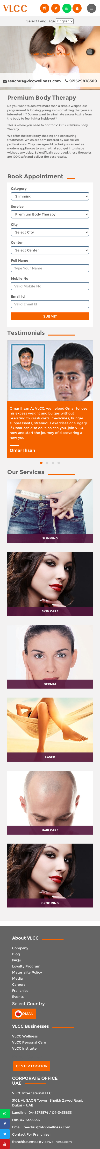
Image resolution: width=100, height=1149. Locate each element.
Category (19, 188)
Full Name (19, 260)
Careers (18, 984)
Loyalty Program (26, 966)
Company (20, 948)
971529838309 (81, 81)
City (14, 224)
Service (17, 206)
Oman (24, 1014)
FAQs (16, 960)
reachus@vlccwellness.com (32, 81)
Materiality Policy (27, 972)
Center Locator (32, 1066)
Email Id (18, 296)
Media (17, 978)
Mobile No (19, 278)
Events (18, 996)
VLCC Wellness (25, 1036)
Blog (16, 954)
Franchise (20, 990)
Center (17, 242)
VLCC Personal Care (29, 1042)
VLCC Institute (24, 1048)
